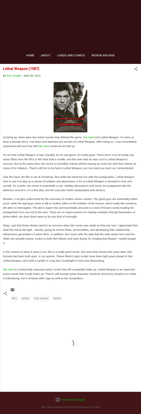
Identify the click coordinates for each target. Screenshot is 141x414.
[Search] (136, 7)
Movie (57, 298)
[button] (136, 70)
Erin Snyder (41, 298)
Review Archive (103, 55)
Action (25, 298)
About (45, 55)
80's (14, 298)
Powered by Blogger (70, 399)
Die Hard (88, 137)
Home (30, 55)
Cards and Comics (71, 55)
